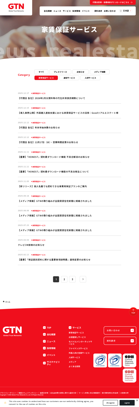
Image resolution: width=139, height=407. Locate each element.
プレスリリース (60, 71)
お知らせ (80, 71)
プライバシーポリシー (8, 393)
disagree (110, 403)
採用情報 (49, 348)
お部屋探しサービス (77, 337)
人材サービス (90, 77)
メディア (72, 362)
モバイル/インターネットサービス (80, 342)
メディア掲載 (99, 71)
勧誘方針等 (44, 393)
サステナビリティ (51, 363)
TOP (47, 327)
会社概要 (49, 334)
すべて (41, 71)
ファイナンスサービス (78, 348)
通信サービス (69, 77)
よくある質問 (74, 366)
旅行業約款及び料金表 (110, 393)
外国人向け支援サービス (79, 353)
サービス (75, 327)
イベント (49, 355)
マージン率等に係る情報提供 (89, 393)
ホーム (7, 301)
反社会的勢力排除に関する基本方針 (63, 393)
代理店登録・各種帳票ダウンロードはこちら (111, 2)
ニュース (49, 341)
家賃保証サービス (46, 77)
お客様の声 (124, 393)
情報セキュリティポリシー (28, 393)
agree (127, 403)
